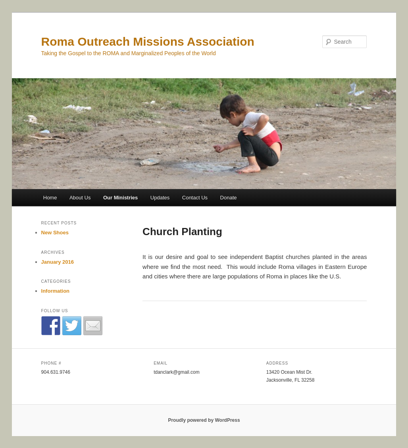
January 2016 (57, 262)
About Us (79, 198)
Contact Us (195, 198)
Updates (159, 198)
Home (50, 198)
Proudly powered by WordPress (204, 420)
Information (55, 291)
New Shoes (55, 233)
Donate (228, 198)
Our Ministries (120, 198)
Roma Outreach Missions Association (147, 41)
